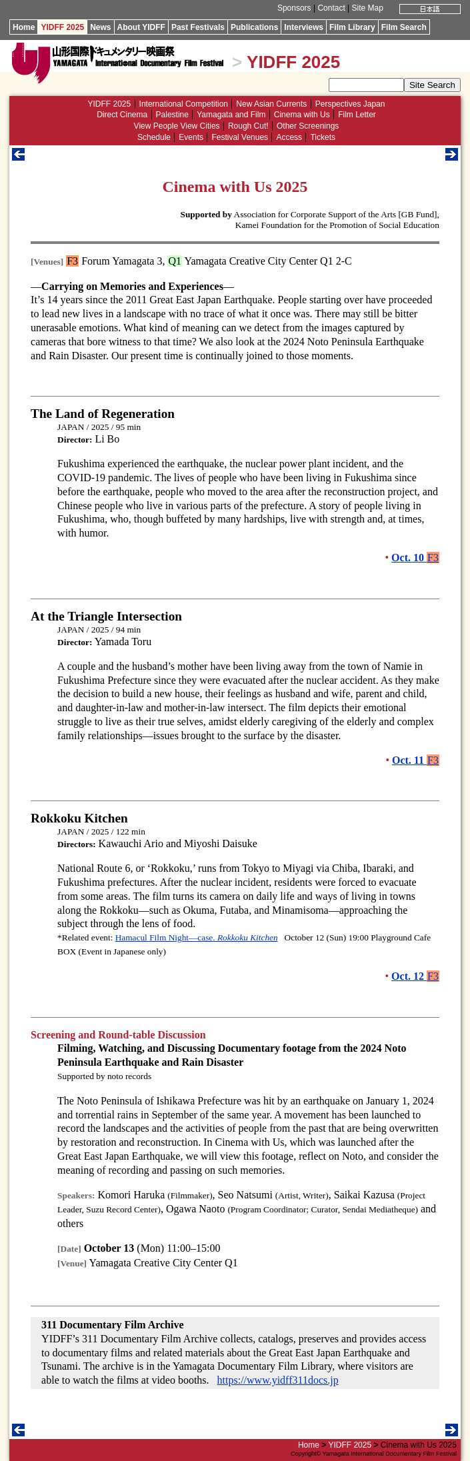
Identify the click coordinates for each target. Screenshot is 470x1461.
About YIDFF (141, 27)
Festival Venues (239, 137)
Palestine (172, 114)
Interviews (303, 27)
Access (289, 137)
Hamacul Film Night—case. (196, 937)
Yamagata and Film (231, 114)
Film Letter (357, 114)
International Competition (183, 104)
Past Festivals (198, 27)
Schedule (154, 137)
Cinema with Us (302, 114)
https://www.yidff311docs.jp (278, 1380)
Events (191, 137)
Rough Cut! (248, 126)
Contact (331, 8)
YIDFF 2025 (62, 27)
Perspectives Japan (350, 104)
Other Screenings (308, 126)
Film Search (404, 27)
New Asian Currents (271, 104)
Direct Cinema (122, 114)
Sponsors (294, 8)
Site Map (367, 8)
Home (24, 27)
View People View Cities (177, 126)
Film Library (352, 27)
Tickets (322, 137)
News (100, 27)
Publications (254, 27)
